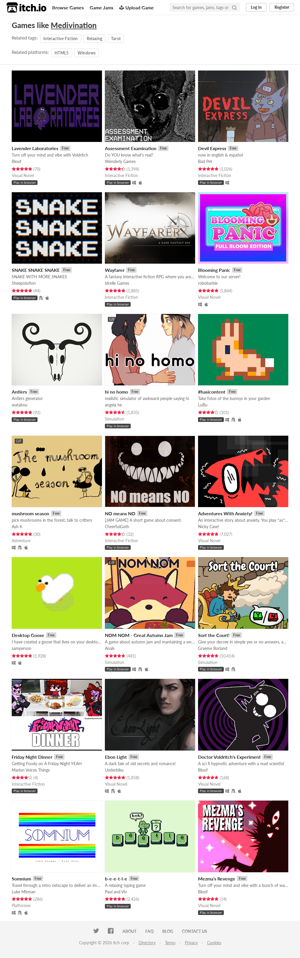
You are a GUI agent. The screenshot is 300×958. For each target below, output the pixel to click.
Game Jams (101, 7)
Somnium (21, 878)
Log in (256, 7)
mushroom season (30, 513)
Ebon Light (116, 757)
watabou (20, 404)
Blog (167, 931)
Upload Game (136, 7)
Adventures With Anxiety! (225, 513)
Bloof (16, 161)
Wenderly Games (120, 161)
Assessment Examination (130, 148)
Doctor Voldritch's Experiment (229, 757)
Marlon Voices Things (31, 770)
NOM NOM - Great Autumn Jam (139, 635)
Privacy (191, 942)
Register (282, 7)
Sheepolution (24, 283)
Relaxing (95, 38)
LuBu (202, 404)
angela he (113, 404)
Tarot (116, 38)
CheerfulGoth (117, 526)
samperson (21, 648)
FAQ (149, 931)
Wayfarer (115, 270)
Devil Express (212, 148)
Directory (147, 942)
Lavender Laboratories (35, 148)
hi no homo (116, 391)
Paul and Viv (116, 891)
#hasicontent (211, 391)
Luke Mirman (23, 891)
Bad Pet (205, 161)
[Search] (234, 7)
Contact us (194, 931)
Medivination (74, 25)
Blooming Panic (214, 270)
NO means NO (120, 513)
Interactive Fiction (60, 38)
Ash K (17, 526)
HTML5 (61, 52)
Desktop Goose (28, 635)
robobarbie (208, 283)
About (129, 931)
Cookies (214, 942)
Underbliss (114, 770)
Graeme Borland (212, 648)
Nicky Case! (208, 526)
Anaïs (110, 648)
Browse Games (68, 7)
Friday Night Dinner (32, 757)
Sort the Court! (214, 635)
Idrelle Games (117, 283)
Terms (170, 942)
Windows (87, 52)
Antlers (19, 391)
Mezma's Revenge (216, 878)
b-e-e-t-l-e (116, 878)
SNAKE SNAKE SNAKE (36, 270)
